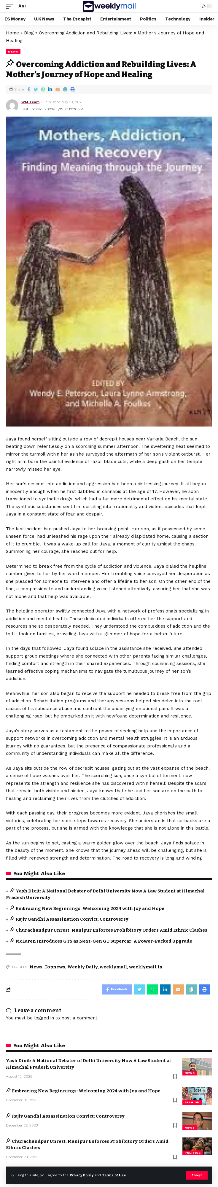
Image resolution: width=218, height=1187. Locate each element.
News (36, 967)
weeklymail (113, 967)
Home (12, 33)
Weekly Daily (82, 967)
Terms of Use (114, 1175)
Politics (192, 1152)
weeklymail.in (146, 967)
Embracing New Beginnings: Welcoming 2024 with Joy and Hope (90, 908)
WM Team (30, 102)
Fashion (192, 1102)
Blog (29, 33)
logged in (44, 1018)
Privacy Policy (81, 1175)
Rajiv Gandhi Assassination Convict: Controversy (72, 919)
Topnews (54, 967)
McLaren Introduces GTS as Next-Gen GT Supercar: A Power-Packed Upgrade (104, 941)
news (13, 51)
